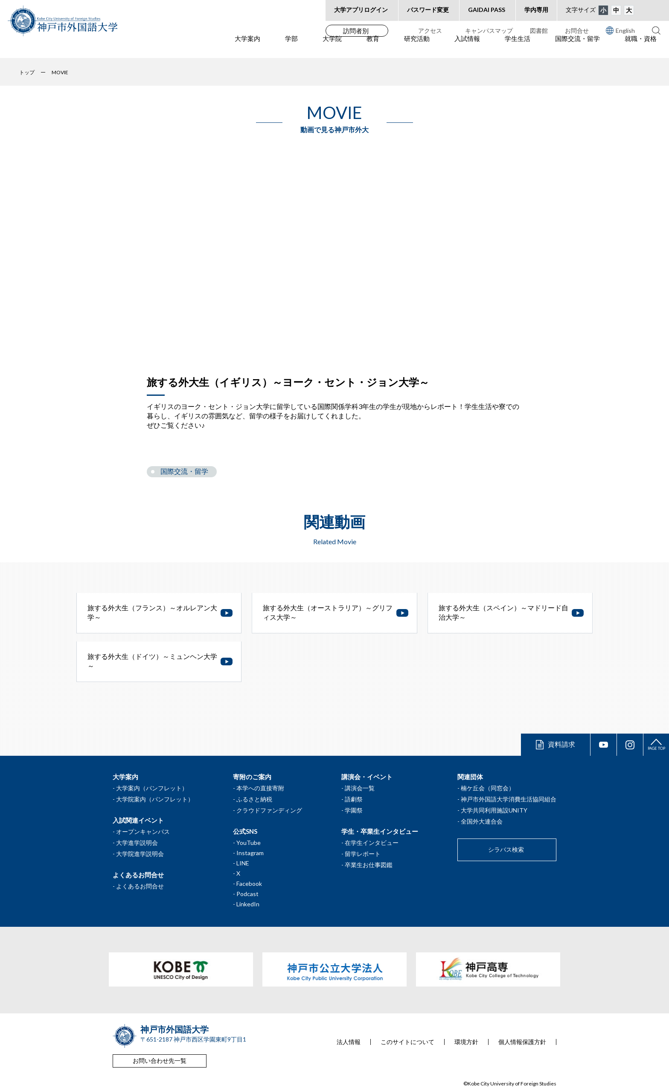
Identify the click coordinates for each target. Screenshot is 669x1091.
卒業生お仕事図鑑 (369, 864)
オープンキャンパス (143, 831)
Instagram (250, 852)
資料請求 (561, 744)
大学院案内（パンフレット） (155, 799)
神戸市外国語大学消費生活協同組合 (508, 799)
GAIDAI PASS (486, 9)
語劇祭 (354, 799)
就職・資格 (641, 47)
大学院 (332, 47)
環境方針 (466, 1042)
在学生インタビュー (371, 842)
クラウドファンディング (269, 810)
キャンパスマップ (489, 30)
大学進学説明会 (137, 842)
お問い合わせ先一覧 (159, 1060)
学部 (291, 47)
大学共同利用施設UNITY (494, 810)
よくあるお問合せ (140, 886)
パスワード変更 (428, 9)
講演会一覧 (360, 788)
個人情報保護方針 (522, 1042)
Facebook (249, 883)
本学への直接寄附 (260, 788)
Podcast (247, 893)
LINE (242, 863)
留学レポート (363, 853)
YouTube (248, 842)
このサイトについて (407, 1042)
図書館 (539, 30)
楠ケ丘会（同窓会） (488, 788)
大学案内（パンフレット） (152, 788)
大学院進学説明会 (140, 853)
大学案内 (247, 47)
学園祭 (354, 810)
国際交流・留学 (577, 47)
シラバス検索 (506, 849)
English (620, 30)
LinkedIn (247, 904)
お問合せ (577, 30)
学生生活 (517, 47)
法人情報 (349, 1042)
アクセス (430, 30)
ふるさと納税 (254, 799)
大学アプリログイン (361, 9)
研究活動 (417, 47)
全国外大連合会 (482, 821)
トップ (27, 72)
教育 (372, 47)
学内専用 (536, 9)
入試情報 (467, 47)
